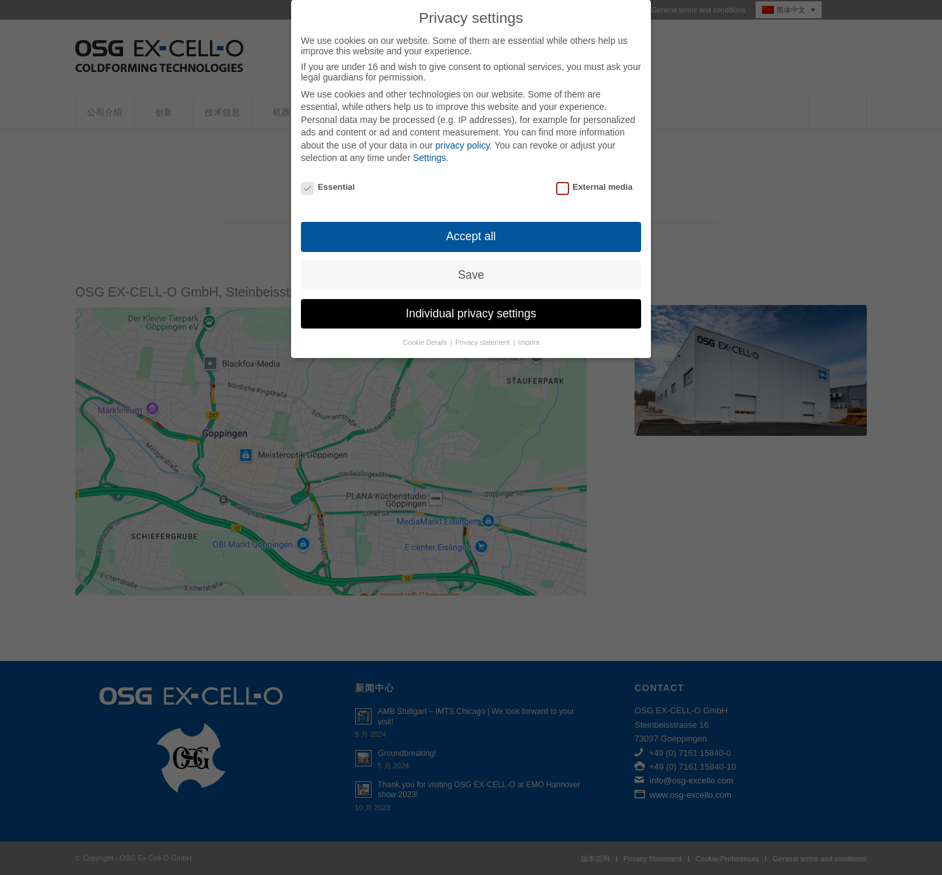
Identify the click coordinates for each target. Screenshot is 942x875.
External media (594, 176)
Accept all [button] (471, 225)
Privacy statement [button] (483, 332)
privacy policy (462, 135)
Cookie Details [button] (426, 332)
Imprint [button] (528, 332)
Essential (328, 176)
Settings (429, 148)
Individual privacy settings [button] (471, 303)
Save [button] (471, 264)
